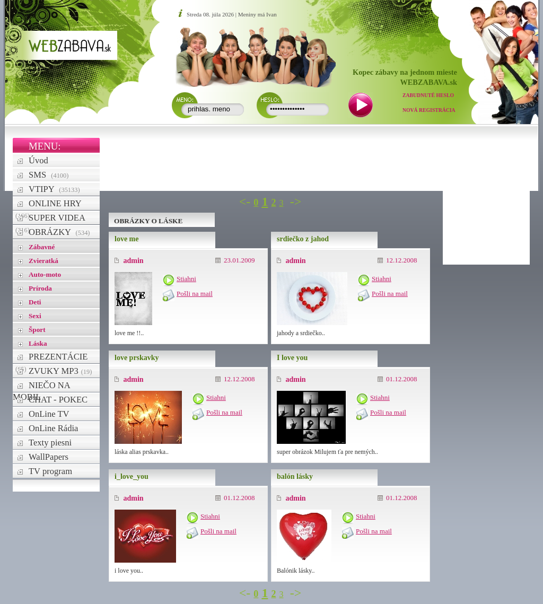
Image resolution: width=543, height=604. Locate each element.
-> (296, 201)
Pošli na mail (195, 293)
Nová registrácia (429, 110)
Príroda (40, 288)
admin (129, 261)
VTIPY (54, 189)
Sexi (35, 316)
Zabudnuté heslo (428, 95)
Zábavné (42, 247)
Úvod (38, 160)
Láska (38, 343)
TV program (50, 471)
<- (245, 201)
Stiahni (186, 279)
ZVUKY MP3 (60, 371)
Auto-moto (45, 274)
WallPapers (48, 457)
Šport (37, 330)
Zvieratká (43, 261)
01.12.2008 (397, 379)
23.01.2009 (235, 260)
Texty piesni (50, 442)
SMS (48, 175)
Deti (35, 302)
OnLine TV (49, 414)
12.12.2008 (397, 260)
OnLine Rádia (53, 428)
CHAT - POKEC (58, 400)
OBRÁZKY (59, 232)
